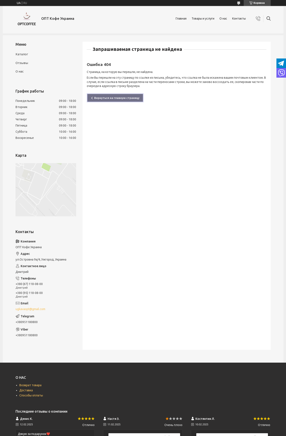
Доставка (26, 390)
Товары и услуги (203, 18)
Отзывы (22, 63)
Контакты (239, 18)
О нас (223, 18)
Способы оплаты (31, 395)
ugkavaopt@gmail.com (30, 309)
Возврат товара (30, 385)
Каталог (22, 54)
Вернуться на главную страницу (116, 97)
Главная (181, 18)
